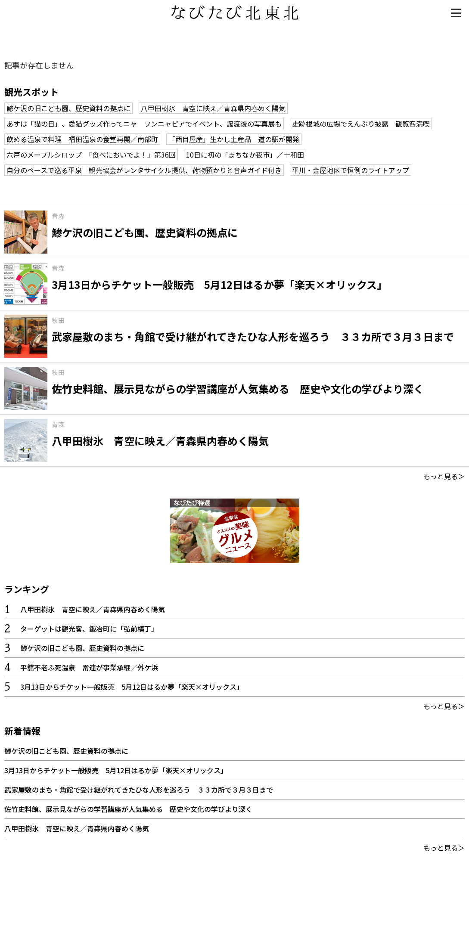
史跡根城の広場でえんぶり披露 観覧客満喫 (361, 123)
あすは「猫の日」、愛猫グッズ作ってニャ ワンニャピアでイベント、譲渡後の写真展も (144, 123)
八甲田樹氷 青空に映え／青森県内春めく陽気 (213, 108)
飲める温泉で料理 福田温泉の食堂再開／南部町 (82, 139)
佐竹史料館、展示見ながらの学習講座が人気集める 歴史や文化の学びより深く (128, 809)
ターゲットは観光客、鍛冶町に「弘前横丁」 (89, 628)
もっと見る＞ (444, 476)
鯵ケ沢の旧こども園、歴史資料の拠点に (68, 108)
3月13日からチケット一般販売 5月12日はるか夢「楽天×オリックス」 (131, 687)
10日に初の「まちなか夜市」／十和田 (245, 154)
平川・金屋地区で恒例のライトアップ (350, 170)
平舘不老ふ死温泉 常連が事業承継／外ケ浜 (89, 667)
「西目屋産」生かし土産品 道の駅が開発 (233, 139)
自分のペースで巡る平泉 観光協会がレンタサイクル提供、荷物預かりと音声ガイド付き (144, 170)
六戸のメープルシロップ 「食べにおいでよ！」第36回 (91, 154)
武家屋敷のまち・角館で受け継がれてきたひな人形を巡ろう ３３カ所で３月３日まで (138, 789)
